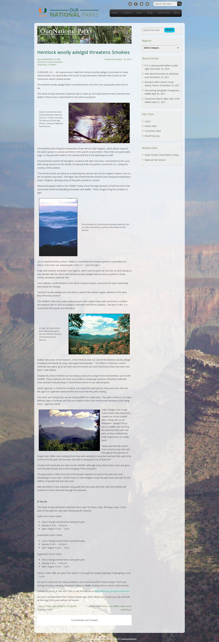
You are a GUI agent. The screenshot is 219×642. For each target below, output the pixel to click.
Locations (127, 12)
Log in (148, 121)
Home (115, 12)
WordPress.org (152, 135)
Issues (139, 12)
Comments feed (153, 130)
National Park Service (155, 159)
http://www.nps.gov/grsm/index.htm (112, 591)
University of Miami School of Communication (113, 639)
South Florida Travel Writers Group (162, 154)
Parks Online (163, 12)
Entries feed (150, 126)
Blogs (150, 12)
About (177, 12)
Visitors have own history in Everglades (58, 606)
